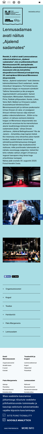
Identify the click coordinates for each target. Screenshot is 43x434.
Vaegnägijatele (34, 12)
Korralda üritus (7, 392)
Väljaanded (27, 368)
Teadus (9, 306)
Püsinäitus (6, 387)
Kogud (8, 298)
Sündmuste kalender (30, 389)
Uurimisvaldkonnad (30, 363)
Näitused (27, 384)
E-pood (5, 368)
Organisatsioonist (13, 289)
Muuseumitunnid (8, 389)
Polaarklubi (27, 370)
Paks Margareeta (13, 323)
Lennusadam (11, 332)
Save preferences (11, 428)
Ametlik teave (7, 365)
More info (28, 428)
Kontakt (5, 370)
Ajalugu (5, 384)
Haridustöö (10, 315)
